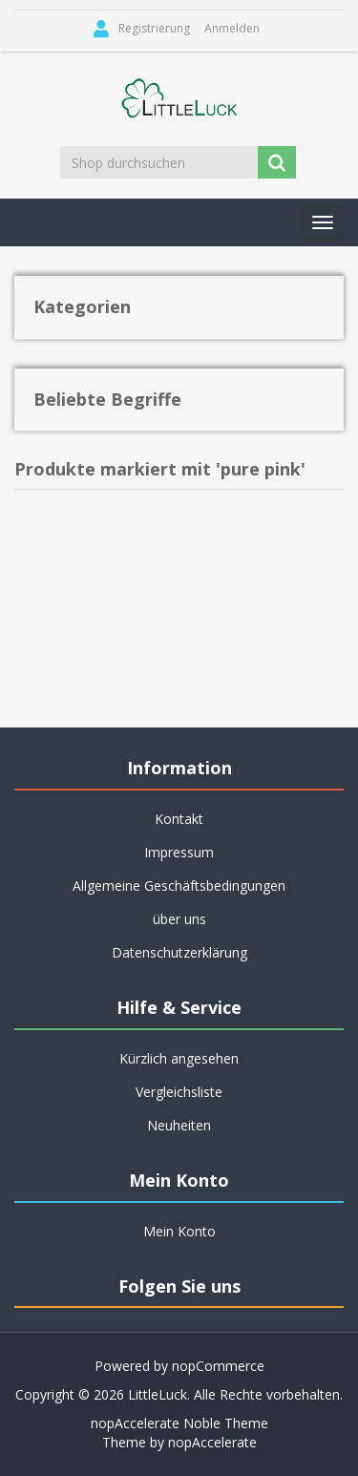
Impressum (179, 852)
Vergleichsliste (179, 1092)
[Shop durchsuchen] (160, 162)
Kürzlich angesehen (179, 1058)
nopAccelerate (212, 1442)
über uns (179, 919)
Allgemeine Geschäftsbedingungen (179, 885)
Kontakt (179, 819)
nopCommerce (218, 1366)
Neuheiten (179, 1125)
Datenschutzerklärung (179, 952)
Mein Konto (179, 1231)
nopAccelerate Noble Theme (179, 1423)
